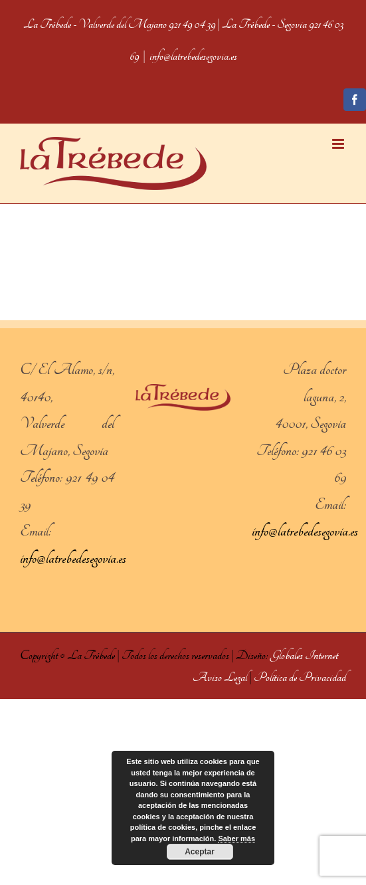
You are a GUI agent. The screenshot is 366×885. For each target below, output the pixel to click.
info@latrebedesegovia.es (193, 56)
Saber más (236, 838)
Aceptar (200, 851)
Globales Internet (304, 655)
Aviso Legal (220, 677)
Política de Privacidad (300, 677)
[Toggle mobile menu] (339, 144)
